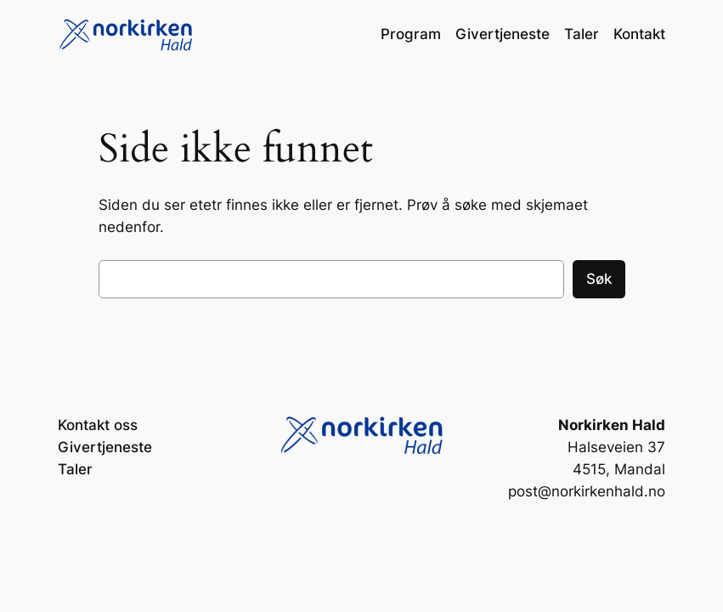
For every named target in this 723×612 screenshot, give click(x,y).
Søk (599, 278)
